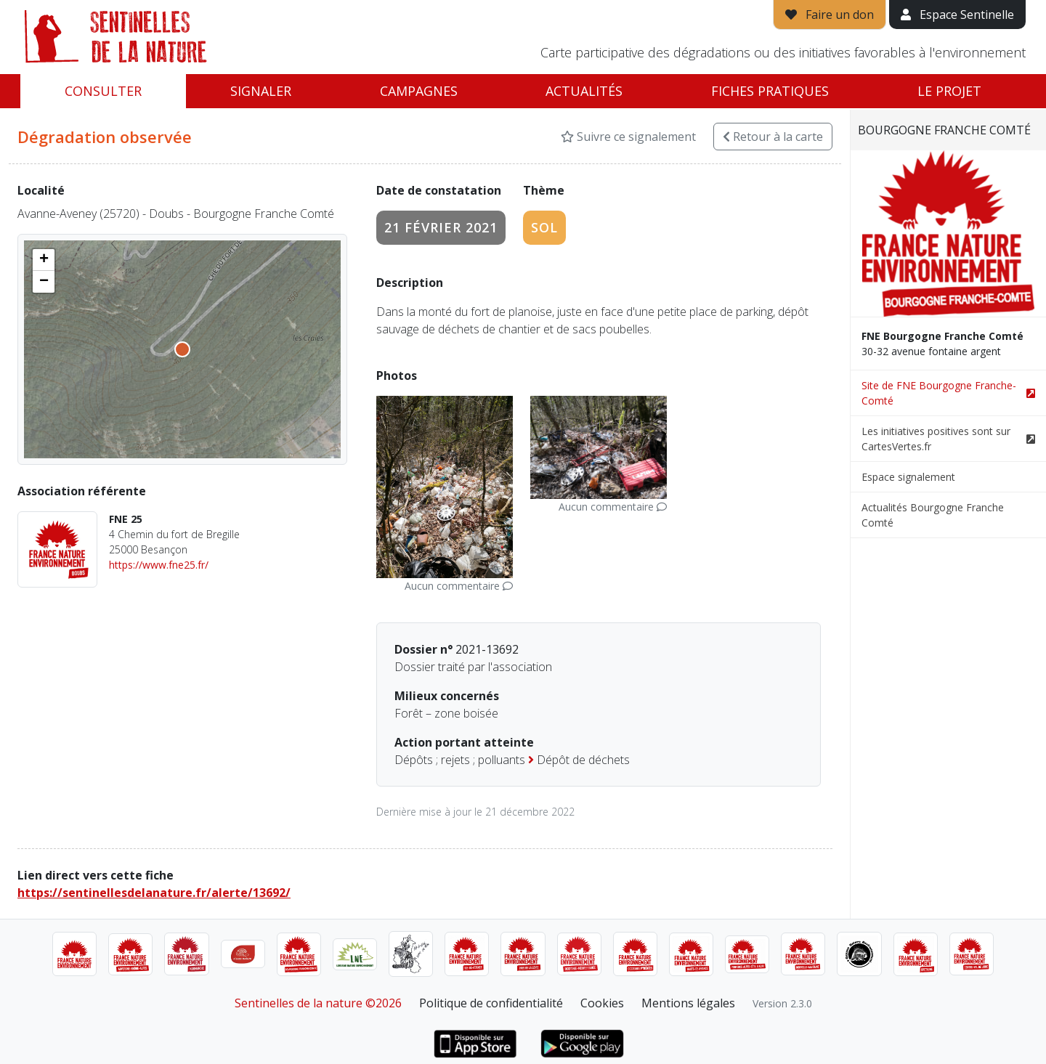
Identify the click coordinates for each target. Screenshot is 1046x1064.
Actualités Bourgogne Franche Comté (932, 514)
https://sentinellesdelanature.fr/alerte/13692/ (154, 893)
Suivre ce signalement (628, 137)
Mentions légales (688, 1003)
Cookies (602, 1003)
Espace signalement (908, 477)
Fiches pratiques (770, 91)
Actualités (584, 91)
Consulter (103, 91)
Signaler (260, 91)
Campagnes (419, 91)
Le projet (949, 91)
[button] (43, 260)
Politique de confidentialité (491, 1003)
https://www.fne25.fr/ (158, 565)
